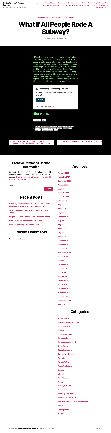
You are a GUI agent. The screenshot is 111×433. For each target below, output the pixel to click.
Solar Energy (67, 126)
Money (56, 130)
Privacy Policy (103, 5)
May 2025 (61, 189)
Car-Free (60, 126)
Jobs (51, 130)
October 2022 (63, 249)
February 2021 (63, 280)
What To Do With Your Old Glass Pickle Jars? (26, 221)
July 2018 (61, 304)
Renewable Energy (51, 126)
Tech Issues (62, 390)
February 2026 (63, 173)
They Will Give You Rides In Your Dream (73, 402)
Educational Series (43, 17)
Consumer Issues (64, 338)
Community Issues (65, 334)
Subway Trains (39, 128)
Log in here (51, 106)
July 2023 (62, 225)
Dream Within (63, 346)
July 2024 (62, 205)
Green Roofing (46, 130)
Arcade (87, 5)
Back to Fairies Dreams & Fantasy (45, 3)
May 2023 (61, 233)
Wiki (68, 3)
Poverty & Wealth (64, 386)
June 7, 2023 (62, 38)
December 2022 (64, 241)
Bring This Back (64, 326)
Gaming (61, 370)
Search (11, 185)
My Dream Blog (103, 3)
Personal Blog (92, 3)
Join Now (40, 99)
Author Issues (63, 318)
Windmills (66, 128)
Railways (43, 126)
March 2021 (62, 276)
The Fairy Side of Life (66, 394)
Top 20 (60, 406)
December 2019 (64, 288)
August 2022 (63, 256)
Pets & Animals (63, 378)
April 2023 (62, 237)
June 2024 (62, 209)
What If (71, 17)
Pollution (37, 126)
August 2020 (63, 284)
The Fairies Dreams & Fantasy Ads (72, 5)
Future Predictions (65, 366)
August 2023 (63, 221)
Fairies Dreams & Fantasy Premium (13, 4)
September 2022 (64, 253)
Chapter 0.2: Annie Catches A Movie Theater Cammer (29, 217)
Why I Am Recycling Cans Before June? (24, 225)
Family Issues (63, 358)
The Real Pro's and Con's (67, 398)
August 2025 (63, 185)
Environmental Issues (59, 17)
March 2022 (62, 260)
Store (78, 3)
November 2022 (64, 245)
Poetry (60, 382)
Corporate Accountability (67, 342)
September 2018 (64, 300)
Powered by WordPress (47, 428)
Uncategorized (63, 410)
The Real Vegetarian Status (50, 5)
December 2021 (64, 264)
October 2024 (63, 201)
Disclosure (61, 3)
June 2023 (62, 229)
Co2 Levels (47, 128)
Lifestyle (61, 374)
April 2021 (62, 272)
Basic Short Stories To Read (68, 322)
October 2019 (63, 296)
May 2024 (62, 213)
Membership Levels (102, 7)
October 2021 (63, 268)
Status (84, 3)
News (73, 3)
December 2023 (64, 217)
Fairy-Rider (51, 38)
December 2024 (64, 193)
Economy (59, 128)
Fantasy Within (63, 362)
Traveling (54, 128)
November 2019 (64, 292)
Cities (72, 126)
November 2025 (64, 177)
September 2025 (64, 181)
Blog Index (94, 5)
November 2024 (64, 197)
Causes (61, 330)
